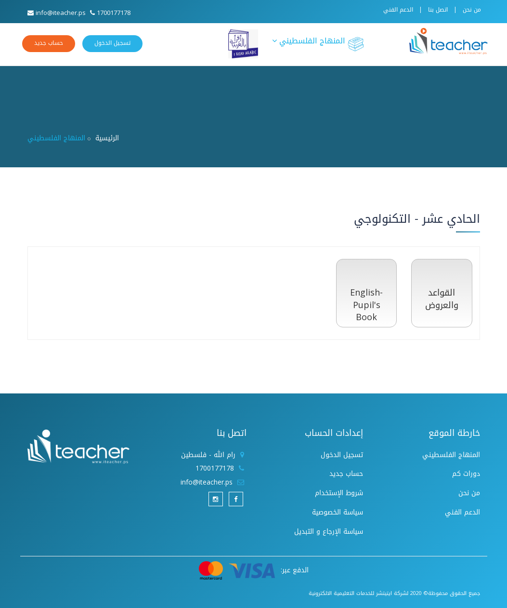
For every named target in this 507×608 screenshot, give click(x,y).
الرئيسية (107, 138)
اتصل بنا (438, 9)
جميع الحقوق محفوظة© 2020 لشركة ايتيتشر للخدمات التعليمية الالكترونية (394, 593)
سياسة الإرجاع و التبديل (328, 531)
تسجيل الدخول (112, 43)
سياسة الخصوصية (337, 512)
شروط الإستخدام (339, 493)
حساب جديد (48, 43)
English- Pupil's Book (366, 304)
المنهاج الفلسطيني (318, 43)
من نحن (472, 9)
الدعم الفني (398, 9)
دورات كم (466, 473)
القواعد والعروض (441, 298)
